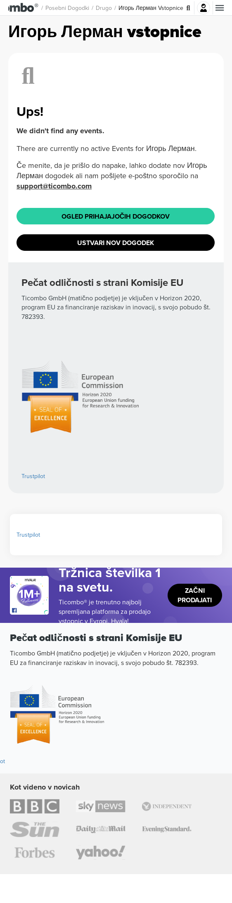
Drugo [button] (123, 8)
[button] (33, 8)
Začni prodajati (195, 855)
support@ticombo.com (54, 454)
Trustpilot (28, 794)
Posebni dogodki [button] (87, 8)
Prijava (203, 7)
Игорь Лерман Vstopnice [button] (170, 8)
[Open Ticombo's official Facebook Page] (30, 870)
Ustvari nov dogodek (115, 511)
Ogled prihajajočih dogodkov (116, 484)
